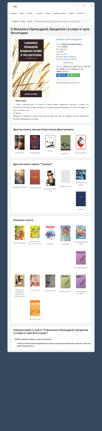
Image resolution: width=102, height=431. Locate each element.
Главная (13, 13)
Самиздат (60, 39)
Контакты (81, 13)
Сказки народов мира (73, 39)
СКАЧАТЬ (62, 75)
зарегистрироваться (25, 346)
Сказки (29, 21)
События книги (68, 63)
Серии (48, 13)
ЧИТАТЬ (74, 75)
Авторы (40, 13)
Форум (71, 13)
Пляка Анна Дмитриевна (72, 44)
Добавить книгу (59, 13)
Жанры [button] (30, 13)
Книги (22, 13)
